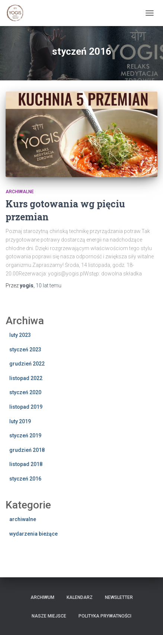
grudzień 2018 (27, 450)
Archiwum (42, 597)
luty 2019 (20, 421)
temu (48, 285)
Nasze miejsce (49, 616)
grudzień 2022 (27, 364)
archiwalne (20, 191)
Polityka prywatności (105, 616)
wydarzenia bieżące (33, 534)
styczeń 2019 (25, 435)
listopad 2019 (25, 407)
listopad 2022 (25, 378)
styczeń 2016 (25, 479)
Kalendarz (80, 597)
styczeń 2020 (25, 392)
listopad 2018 (25, 464)
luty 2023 (20, 335)
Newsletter (119, 597)
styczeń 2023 (25, 349)
